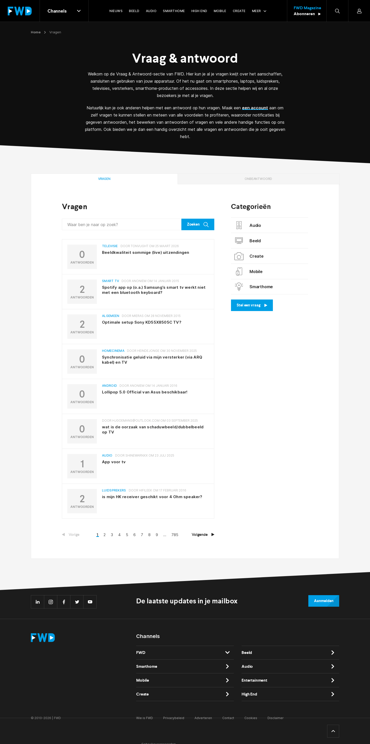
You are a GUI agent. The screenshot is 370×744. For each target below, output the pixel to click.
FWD (140, 652)
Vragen (104, 179)
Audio (248, 225)
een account (255, 107)
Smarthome (254, 287)
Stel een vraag (252, 305)
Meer (256, 11)
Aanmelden (324, 600)
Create (249, 256)
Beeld (248, 241)
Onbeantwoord (258, 179)
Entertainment (254, 680)
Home (36, 32)
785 (174, 534)
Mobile (249, 271)
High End (249, 694)
